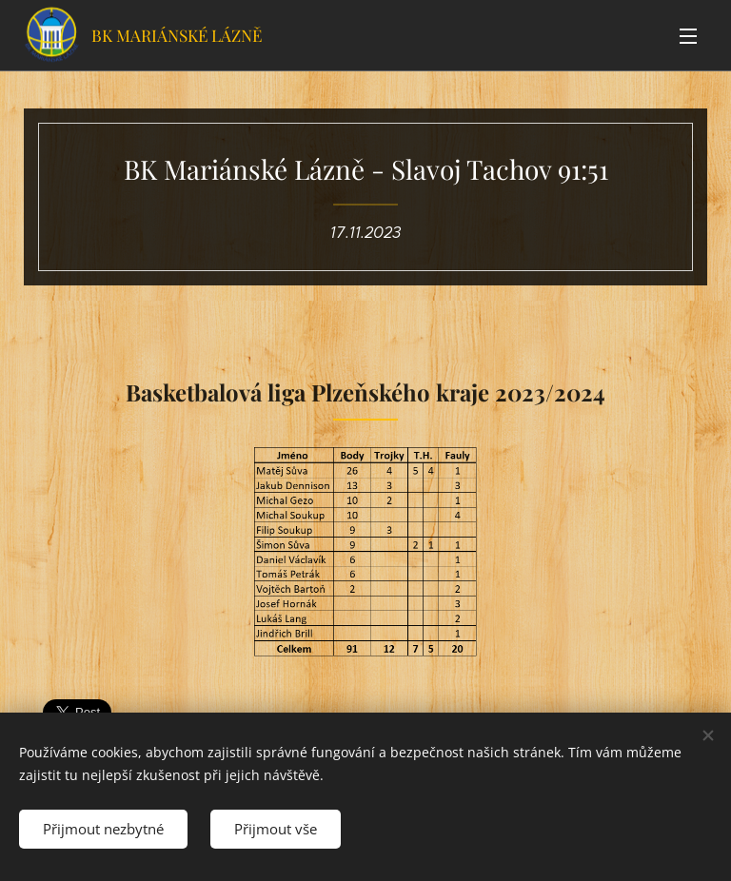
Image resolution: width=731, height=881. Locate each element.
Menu (688, 36)
